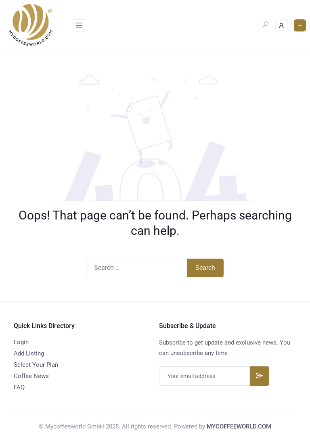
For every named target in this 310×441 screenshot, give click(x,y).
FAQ (19, 387)
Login (21, 342)
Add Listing (29, 353)
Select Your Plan (36, 364)
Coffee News (31, 376)
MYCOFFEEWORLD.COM (239, 426)
